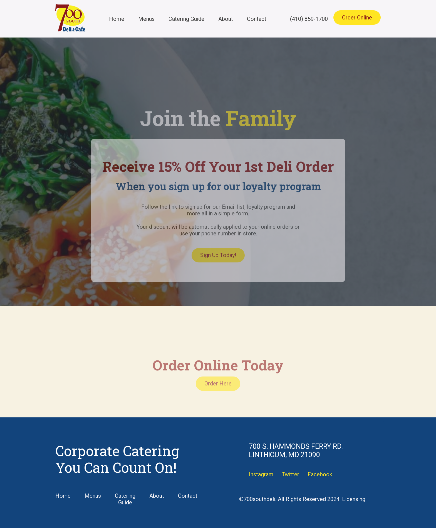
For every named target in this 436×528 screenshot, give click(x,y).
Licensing (353, 499)
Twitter (290, 474)
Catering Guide (186, 19)
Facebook (320, 474)
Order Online (357, 17)
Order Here (218, 392)
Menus (146, 19)
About (225, 19)
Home (116, 19)
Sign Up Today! (218, 264)
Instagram (261, 474)
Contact (256, 19)
